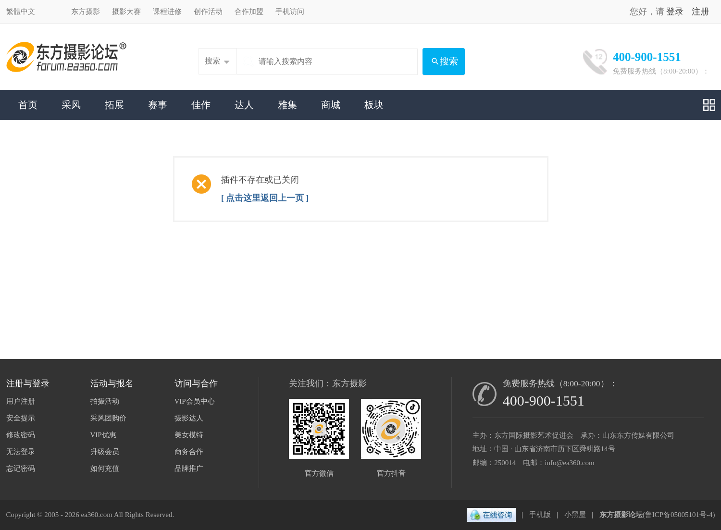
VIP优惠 (103, 435)
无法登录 (20, 452)
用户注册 (20, 401)
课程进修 (167, 11)
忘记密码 (20, 468)
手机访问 (289, 11)
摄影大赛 (126, 11)
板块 (374, 104)
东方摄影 (85, 11)
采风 (71, 104)
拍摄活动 (104, 401)
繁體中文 (20, 11)
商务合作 (188, 452)
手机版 (540, 514)
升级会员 (104, 452)
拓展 (114, 104)
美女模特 (188, 435)
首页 (27, 104)
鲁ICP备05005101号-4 (679, 514)
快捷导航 (709, 105)
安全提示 (20, 418)
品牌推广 (188, 468)
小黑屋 (575, 514)
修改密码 (20, 435)
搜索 (212, 61)
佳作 (201, 104)
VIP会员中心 (194, 401)
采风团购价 (108, 418)
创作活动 (208, 11)
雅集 (287, 104)
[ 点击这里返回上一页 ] (265, 198)
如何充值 (104, 468)
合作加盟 (249, 11)
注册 (700, 11)
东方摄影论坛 (621, 514)
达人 (244, 104)
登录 (675, 11)
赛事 (157, 104)
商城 (330, 104)
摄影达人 (188, 418)
